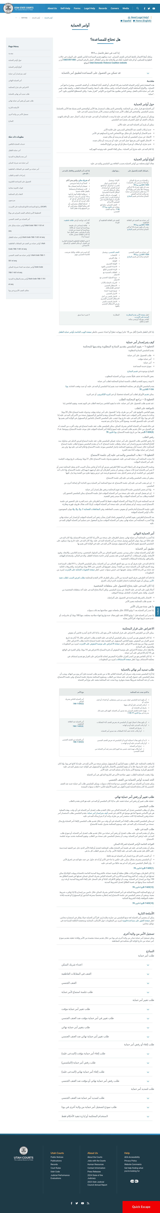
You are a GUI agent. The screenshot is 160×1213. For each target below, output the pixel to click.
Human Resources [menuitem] (96, 1164)
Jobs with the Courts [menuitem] (97, 1161)
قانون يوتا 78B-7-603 (141, 185)
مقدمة (10, 53)
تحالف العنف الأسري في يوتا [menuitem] (18, 290)
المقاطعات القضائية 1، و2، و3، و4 (86, 509)
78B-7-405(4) (78, 726)
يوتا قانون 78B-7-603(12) (143, 887)
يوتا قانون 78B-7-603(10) (143, 903)
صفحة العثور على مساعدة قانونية (136, 920)
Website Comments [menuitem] (133, 1164)
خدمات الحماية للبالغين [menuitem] (16, 144)
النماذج (10, 121)
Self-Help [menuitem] (65, 8)
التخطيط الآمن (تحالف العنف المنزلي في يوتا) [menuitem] (24, 213)
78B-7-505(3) (78, 742)
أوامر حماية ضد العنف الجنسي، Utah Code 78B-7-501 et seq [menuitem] (26, 258)
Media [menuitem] (126, 8)
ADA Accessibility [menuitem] (132, 1157)
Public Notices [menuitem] (57, 1157)
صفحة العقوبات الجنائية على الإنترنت (80, 569)
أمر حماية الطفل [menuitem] (14, 150)
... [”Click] (16, 17)
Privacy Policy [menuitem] (130, 1161)
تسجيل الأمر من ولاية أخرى (18, 114)
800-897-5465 (69, 60)
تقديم (146, 394)
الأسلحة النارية (13, 108)
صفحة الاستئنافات (123, 659)
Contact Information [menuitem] (96, 1168)
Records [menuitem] (103, 8)
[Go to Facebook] (144, 8)
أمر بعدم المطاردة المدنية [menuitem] (17, 157)
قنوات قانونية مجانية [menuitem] (15, 188)
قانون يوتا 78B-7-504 (141, 254)
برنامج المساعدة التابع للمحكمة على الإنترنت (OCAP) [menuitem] (27, 207)
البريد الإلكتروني (103, 394)
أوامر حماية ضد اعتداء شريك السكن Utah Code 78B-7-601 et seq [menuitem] (25, 269)
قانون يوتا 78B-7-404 (141, 225)
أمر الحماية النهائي (15, 80)
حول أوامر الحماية (15, 60)
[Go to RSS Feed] (88, 1203)
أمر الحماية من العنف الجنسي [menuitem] (19, 219)
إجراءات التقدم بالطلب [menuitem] (16, 175)
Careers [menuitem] (115, 8)
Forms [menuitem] (77, 8)
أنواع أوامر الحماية (15, 67)
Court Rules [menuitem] (56, 1168)
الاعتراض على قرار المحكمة (18, 87)
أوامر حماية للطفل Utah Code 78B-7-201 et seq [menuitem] (26, 237)
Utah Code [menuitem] (55, 1171)
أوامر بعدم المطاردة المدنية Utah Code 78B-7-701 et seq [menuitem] (27, 281)
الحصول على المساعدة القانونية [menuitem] (19, 182)
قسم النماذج (132, 371)
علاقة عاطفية (69, 220)
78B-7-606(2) (78, 704)
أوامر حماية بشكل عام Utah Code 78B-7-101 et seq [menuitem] (26, 228)
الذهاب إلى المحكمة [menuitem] (15, 194)
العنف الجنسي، (113, 252)
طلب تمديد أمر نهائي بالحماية (18, 94)
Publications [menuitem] (56, 1161)
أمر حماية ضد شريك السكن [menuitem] (18, 163)
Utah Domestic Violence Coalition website (108, 63)
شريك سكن (82, 180)
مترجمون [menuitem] (11, 200)
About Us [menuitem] (52, 8)
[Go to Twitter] (149, 8)
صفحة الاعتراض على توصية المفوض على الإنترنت (99, 644)
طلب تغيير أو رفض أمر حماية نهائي (21, 101)
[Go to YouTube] (153, 8)
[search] (137, 8)
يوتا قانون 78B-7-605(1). (144, 868)
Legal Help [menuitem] (89, 8)
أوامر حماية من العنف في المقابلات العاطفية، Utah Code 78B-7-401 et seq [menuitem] (26, 246)
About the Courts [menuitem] (95, 1157)
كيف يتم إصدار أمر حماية (17, 74)
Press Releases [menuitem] (94, 1171)
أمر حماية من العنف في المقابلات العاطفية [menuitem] (23, 169)
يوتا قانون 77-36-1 (134, 713)
